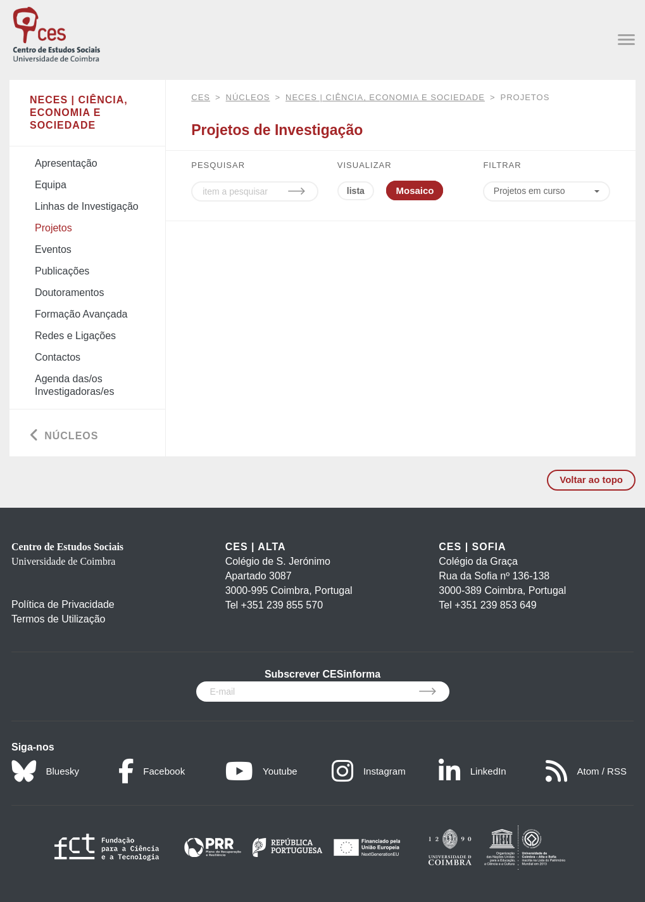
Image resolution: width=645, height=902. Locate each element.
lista (356, 191)
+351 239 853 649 (495, 605)
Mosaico (415, 190)
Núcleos (248, 97)
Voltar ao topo (591, 479)
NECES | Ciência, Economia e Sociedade (385, 97)
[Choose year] (546, 191)
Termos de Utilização (58, 619)
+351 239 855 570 (282, 605)
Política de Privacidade (63, 604)
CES (200, 97)
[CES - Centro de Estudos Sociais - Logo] (56, 32)
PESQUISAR (218, 165)
